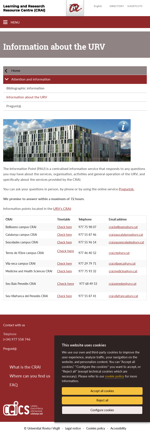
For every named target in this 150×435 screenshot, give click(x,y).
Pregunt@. (126, 189)
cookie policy (114, 376)
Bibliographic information (25, 88)
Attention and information (30, 79)
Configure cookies (102, 410)
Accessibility (118, 428)
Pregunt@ (13, 106)
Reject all (102, 400)
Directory (117, 6)
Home (15, 70)
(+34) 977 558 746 (16, 339)
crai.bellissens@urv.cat (123, 227)
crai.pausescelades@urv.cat (126, 242)
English (98, 6)
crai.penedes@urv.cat (122, 283)
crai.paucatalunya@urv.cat (126, 234)
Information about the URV (26, 97)
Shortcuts (135, 6)
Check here (64, 227)
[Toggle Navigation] (11, 22)
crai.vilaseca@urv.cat (122, 263)
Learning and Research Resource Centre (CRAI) (24, 8)
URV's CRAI (62, 208)
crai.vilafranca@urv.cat (123, 296)
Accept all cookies (102, 391)
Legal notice (73, 428)
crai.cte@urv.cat (119, 253)
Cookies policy (95, 428)
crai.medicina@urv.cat (123, 271)
